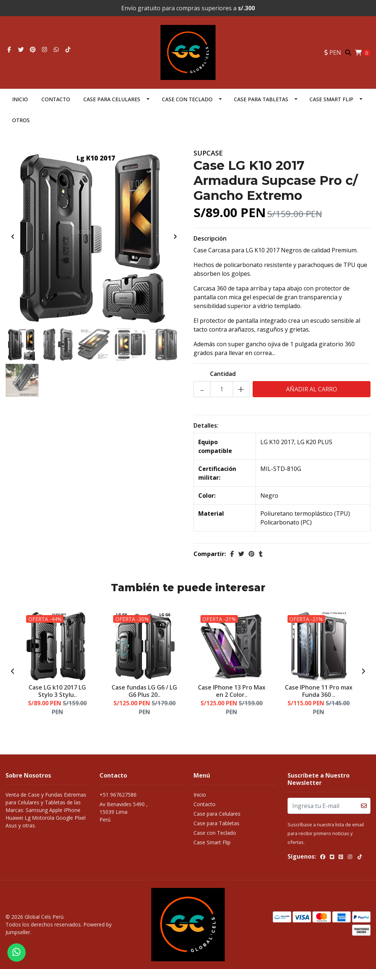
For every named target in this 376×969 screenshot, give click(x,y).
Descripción (210, 238)
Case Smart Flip (331, 99)
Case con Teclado (187, 99)
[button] (332, 52)
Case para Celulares (111, 99)
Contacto (55, 99)
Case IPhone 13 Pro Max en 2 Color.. (231, 690)
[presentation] (13, 236)
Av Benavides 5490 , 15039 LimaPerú (124, 812)
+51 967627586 (118, 794)
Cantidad (223, 374)
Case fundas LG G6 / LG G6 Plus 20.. (144, 690)
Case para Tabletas (261, 99)
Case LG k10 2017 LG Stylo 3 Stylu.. (57, 690)
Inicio (20, 99)
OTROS (21, 120)
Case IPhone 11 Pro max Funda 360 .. (318, 690)
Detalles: (206, 425)
